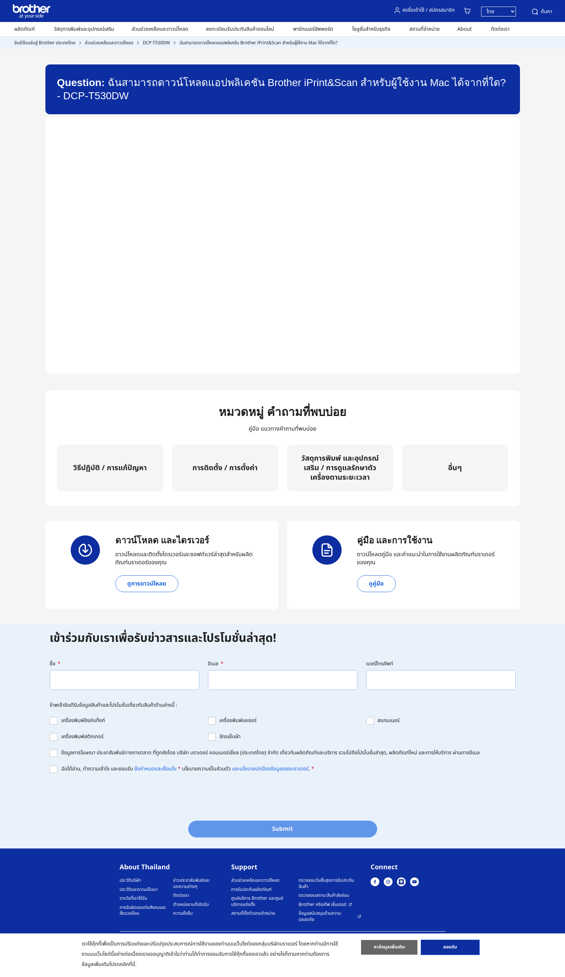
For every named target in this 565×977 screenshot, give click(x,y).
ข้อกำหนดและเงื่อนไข (155, 769)
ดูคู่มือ (376, 583)
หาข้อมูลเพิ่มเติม (389, 949)
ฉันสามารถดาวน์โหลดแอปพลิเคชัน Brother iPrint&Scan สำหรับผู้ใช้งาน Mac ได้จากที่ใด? (258, 43)
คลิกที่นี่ (127, 964)
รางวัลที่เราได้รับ (133, 898)
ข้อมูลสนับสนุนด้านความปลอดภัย (320, 916)
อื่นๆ (455, 468)
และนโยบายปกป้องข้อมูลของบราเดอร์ (270, 769)
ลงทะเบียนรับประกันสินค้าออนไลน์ (240, 29)
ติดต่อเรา (500, 29)
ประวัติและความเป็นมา (139, 890)
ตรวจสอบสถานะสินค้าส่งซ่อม (324, 895)
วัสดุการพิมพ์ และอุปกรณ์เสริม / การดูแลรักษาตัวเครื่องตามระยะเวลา (340, 468)
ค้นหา (541, 11)
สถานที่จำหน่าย (424, 29)
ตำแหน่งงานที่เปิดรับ (191, 905)
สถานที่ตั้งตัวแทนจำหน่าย (253, 913)
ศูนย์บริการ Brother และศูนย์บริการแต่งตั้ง (257, 901)
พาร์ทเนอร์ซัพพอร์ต (313, 29)
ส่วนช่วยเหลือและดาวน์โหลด (160, 29)
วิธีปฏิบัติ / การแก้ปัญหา (110, 468)
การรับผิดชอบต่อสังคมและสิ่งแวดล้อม (143, 910)
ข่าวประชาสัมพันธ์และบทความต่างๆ (191, 883)
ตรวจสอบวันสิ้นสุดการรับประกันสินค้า (326, 883)
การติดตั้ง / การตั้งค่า (224, 468)
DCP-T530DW (156, 43)
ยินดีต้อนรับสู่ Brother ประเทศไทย (44, 43)
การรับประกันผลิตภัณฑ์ (251, 890)
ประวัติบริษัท (130, 880)
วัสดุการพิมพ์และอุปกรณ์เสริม (84, 29)
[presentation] (105, 794)
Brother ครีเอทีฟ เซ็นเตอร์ (322, 905)
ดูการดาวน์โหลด (146, 583)
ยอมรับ (450, 949)
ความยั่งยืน (183, 913)
